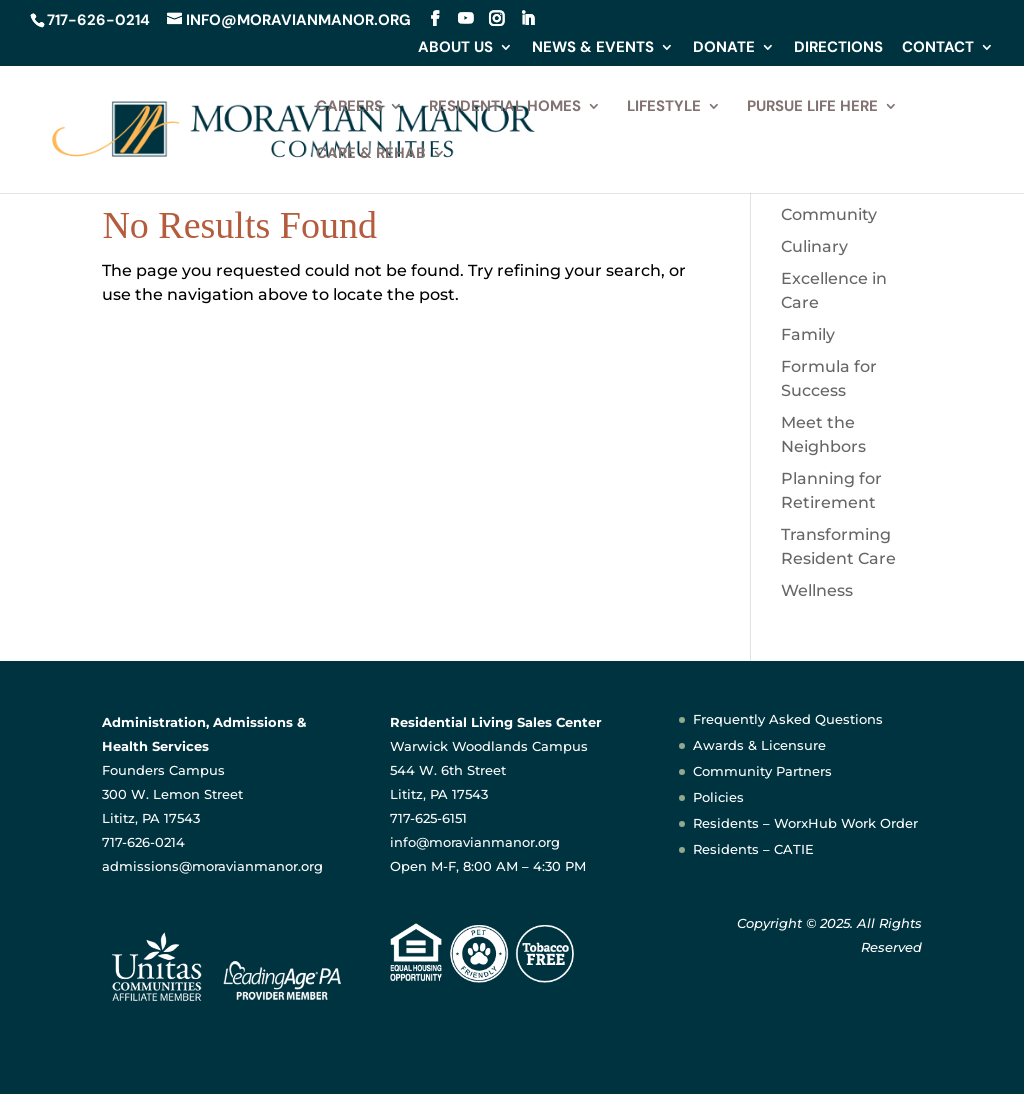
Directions (838, 48)
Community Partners (762, 771)
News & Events (593, 48)
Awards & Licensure (759, 745)
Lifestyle (664, 107)
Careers (349, 107)
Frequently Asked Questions (788, 719)
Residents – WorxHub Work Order (805, 823)
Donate (724, 48)
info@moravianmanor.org (475, 842)
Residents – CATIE (753, 849)
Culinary (814, 246)
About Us (455, 48)
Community (829, 214)
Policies (718, 797)
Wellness (817, 590)
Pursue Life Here (812, 107)
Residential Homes (505, 107)
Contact (938, 48)
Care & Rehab (371, 154)
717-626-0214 (98, 20)
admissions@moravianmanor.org (212, 866)
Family (808, 334)
